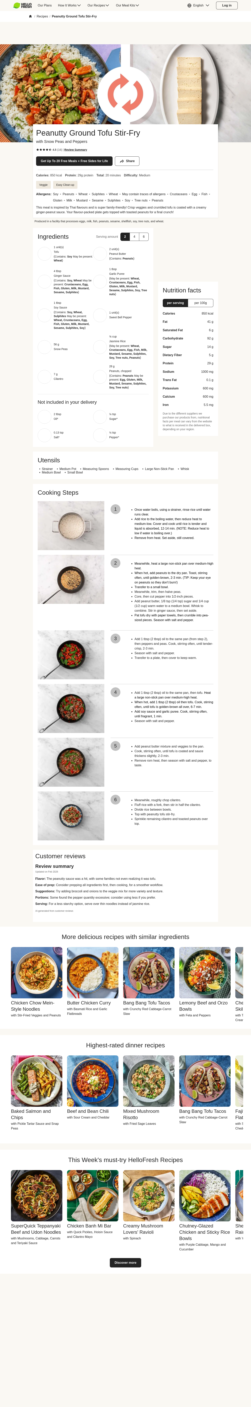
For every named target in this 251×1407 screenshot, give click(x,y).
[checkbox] (37, 149)
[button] (199, 5)
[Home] (30, 16)
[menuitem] (24, 5)
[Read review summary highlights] (75, 150)
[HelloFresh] (22, 5)
